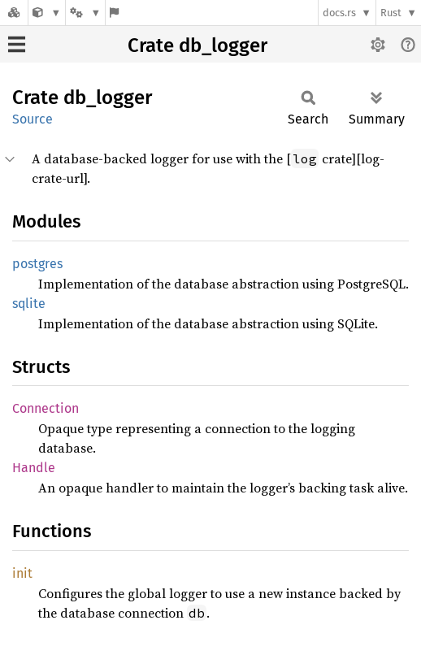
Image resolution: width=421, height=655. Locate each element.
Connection (45, 408)
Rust (390, 13)
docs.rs (339, 13)
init (22, 573)
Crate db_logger (197, 45)
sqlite (29, 303)
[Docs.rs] (14, 12)
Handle (33, 467)
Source (32, 119)
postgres (37, 263)
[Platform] (85, 12)
